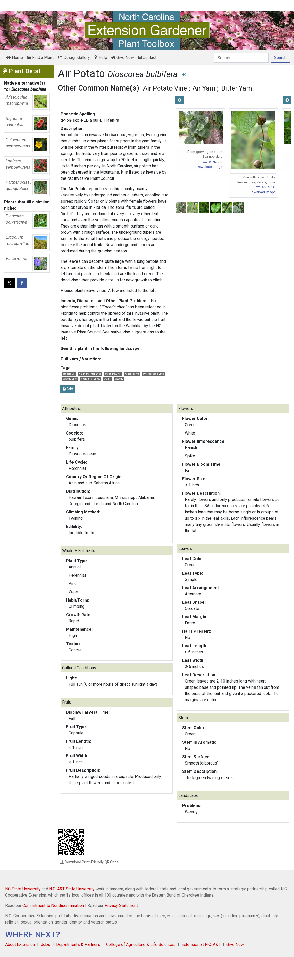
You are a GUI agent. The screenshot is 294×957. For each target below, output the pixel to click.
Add (68, 389)
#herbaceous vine (153, 373)
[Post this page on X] (9, 283)
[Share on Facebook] (22, 283)
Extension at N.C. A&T (200, 944)
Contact (147, 57)
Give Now (122, 57)
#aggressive (132, 373)
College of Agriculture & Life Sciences (140, 944)
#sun (107, 378)
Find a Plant (40, 57)
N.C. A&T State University (72, 888)
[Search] (241, 58)
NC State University (23, 888)
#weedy (119, 378)
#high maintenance (90, 373)
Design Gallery (74, 57)
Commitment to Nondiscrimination (53, 905)
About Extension (20, 944)
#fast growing (113, 373)
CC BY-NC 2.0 (212, 162)
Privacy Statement (121, 905)
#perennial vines (90, 378)
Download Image (209, 167)
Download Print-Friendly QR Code (89, 862)
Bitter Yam (236, 88)
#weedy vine (70, 378)
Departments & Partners (78, 944)
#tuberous (69, 373)
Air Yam (204, 88)
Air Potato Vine (165, 88)
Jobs (45, 944)
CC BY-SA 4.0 (265, 187)
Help (100, 57)
